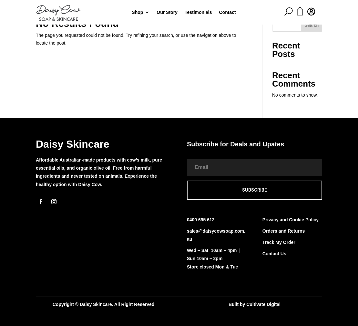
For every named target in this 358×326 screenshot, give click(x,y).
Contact (227, 12)
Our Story (167, 12)
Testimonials (198, 12)
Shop (137, 12)
